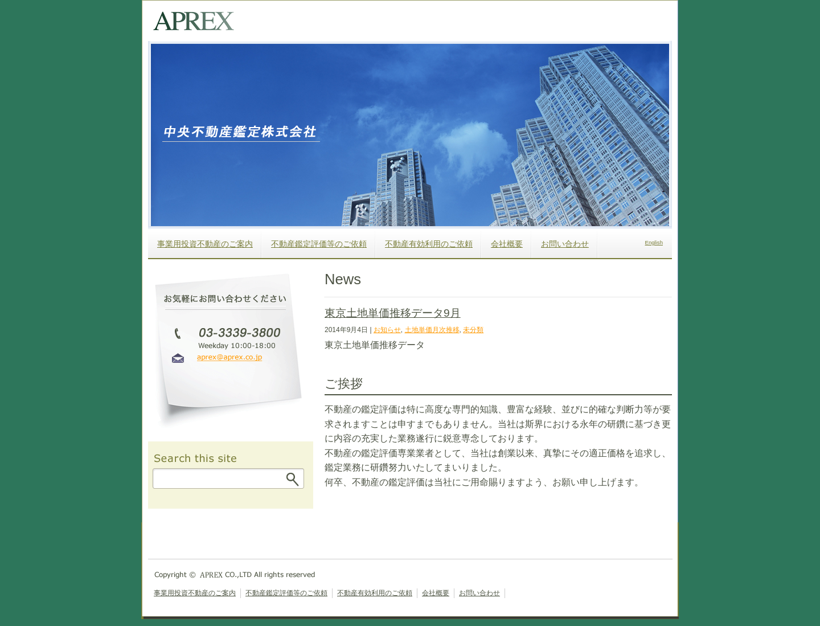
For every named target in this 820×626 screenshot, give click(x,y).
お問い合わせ (565, 243)
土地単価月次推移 (432, 330)
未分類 (473, 330)
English (654, 242)
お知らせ (387, 330)
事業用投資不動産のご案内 (205, 243)
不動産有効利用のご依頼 (429, 243)
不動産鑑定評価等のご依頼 (319, 243)
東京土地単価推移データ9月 (393, 313)
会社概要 (507, 243)
